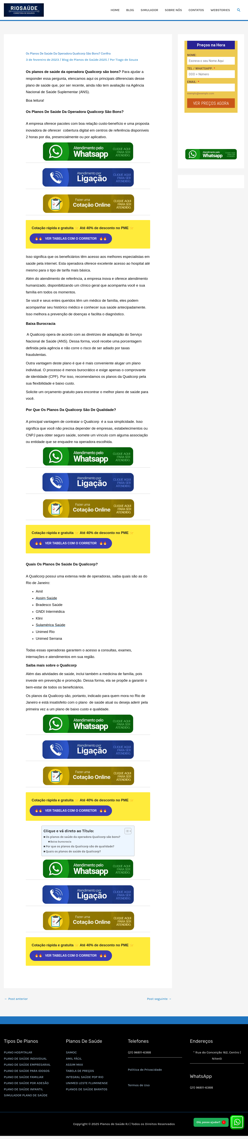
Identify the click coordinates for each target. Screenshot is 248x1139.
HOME (115, 11)
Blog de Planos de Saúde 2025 (84, 61)
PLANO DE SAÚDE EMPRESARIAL (27, 1066)
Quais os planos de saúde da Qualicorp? (73, 853)
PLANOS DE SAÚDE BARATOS (86, 1091)
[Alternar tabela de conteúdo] (126, 832)
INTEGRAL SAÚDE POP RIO (84, 1078)
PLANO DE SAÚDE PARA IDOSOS (27, 1072)
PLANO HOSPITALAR (18, 1054)
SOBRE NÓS (173, 11)
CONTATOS (196, 11)
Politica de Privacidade (145, 1071)
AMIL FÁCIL (74, 1060)
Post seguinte (159, 1000)
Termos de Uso (139, 1087)
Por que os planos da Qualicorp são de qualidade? (80, 848)
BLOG (130, 11)
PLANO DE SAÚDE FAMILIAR (23, 1078)
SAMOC (71, 1054)
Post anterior (16, 1000)
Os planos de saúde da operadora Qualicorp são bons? (83, 838)
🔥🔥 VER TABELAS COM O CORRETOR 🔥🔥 (71, 240)
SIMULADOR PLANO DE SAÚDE (25, 1097)
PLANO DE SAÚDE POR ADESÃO (26, 1084)
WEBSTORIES (220, 11)
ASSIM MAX (74, 1066)
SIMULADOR (149, 11)
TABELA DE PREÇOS (80, 1072)
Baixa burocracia (60, 843)
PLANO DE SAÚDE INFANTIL (23, 1091)
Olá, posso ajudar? (211, 1122)
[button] (239, 11)
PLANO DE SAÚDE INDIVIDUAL (25, 1060)
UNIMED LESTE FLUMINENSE (87, 1084)
